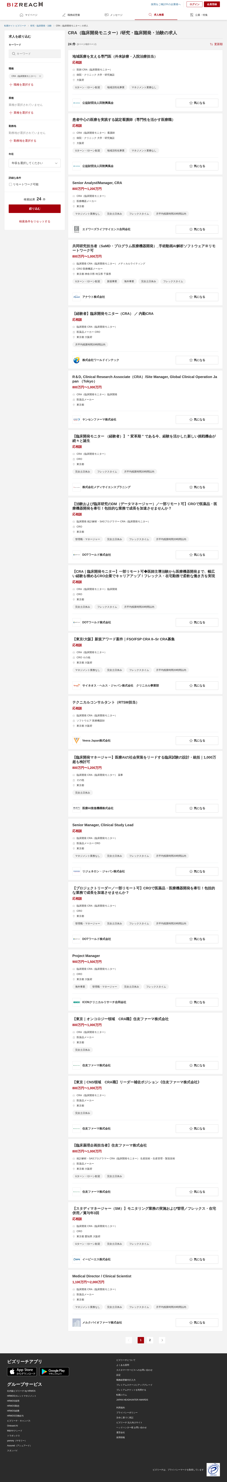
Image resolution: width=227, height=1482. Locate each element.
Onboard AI (12, 1426)
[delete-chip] (40, 76)
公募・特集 (199, 15)
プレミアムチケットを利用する (131, 1390)
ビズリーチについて (125, 1360)
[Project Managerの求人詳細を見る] (145, 980)
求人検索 (156, 15)
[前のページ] (129, 1340)
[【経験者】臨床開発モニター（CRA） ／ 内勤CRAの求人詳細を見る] (145, 338)
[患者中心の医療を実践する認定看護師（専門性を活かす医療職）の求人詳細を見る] (145, 144)
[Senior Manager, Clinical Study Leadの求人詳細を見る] (145, 849)
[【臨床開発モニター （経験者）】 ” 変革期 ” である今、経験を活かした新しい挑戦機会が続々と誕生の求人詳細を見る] (145, 463)
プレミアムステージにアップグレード (134, 1385)
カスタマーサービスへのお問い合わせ (134, 1370)
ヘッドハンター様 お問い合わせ (131, 1427)
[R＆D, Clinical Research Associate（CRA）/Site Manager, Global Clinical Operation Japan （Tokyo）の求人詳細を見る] (145, 399)
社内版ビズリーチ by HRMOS (21, 1391)
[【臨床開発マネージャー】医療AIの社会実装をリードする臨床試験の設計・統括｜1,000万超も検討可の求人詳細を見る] (145, 784)
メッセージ (113, 15)
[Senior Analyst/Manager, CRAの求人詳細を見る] (145, 207)
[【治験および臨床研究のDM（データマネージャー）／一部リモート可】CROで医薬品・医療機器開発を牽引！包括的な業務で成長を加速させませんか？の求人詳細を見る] (145, 530)
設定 (118, 1375)
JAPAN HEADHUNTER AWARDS (132, 1400)
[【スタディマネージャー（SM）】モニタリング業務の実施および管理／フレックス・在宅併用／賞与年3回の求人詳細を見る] (145, 1235)
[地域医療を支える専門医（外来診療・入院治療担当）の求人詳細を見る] (145, 80)
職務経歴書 (71, 15)
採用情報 (120, 1437)
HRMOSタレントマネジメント (21, 1396)
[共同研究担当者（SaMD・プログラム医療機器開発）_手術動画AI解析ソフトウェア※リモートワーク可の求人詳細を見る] (145, 272)
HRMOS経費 (13, 1411)
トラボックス (13, 1436)
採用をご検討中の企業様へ (166, 4)
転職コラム (121, 1395)
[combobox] (35, 163)
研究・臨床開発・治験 (41, 25)
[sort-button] (216, 44)
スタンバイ (12, 1451)
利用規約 (120, 1408)
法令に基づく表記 (124, 1418)
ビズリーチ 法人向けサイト (129, 1422)
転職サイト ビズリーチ (15, 25)
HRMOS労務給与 (15, 1416)
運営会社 (120, 1432)
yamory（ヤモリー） (17, 1441)
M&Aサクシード (14, 1431)
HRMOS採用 (13, 1401)
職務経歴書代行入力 (125, 1380)
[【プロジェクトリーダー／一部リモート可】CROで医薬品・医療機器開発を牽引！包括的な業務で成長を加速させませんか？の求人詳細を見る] (145, 915)
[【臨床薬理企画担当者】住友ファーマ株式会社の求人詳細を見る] (145, 1169)
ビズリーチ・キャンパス (19, 1421)
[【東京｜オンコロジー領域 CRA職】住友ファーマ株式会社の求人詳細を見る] (145, 1043)
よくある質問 (122, 1365)
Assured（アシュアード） (19, 1446)
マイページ (28, 15)
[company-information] (123, 103)
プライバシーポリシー (127, 1413)
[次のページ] (162, 1340)
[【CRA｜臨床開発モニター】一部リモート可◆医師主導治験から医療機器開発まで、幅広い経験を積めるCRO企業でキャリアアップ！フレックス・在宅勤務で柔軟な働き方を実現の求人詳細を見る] (145, 598)
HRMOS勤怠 (13, 1406)
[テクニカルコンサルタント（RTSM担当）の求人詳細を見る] (145, 722)
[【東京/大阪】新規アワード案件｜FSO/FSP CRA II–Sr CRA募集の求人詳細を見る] (145, 663)
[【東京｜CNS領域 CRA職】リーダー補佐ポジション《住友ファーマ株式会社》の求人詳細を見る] (145, 1106)
